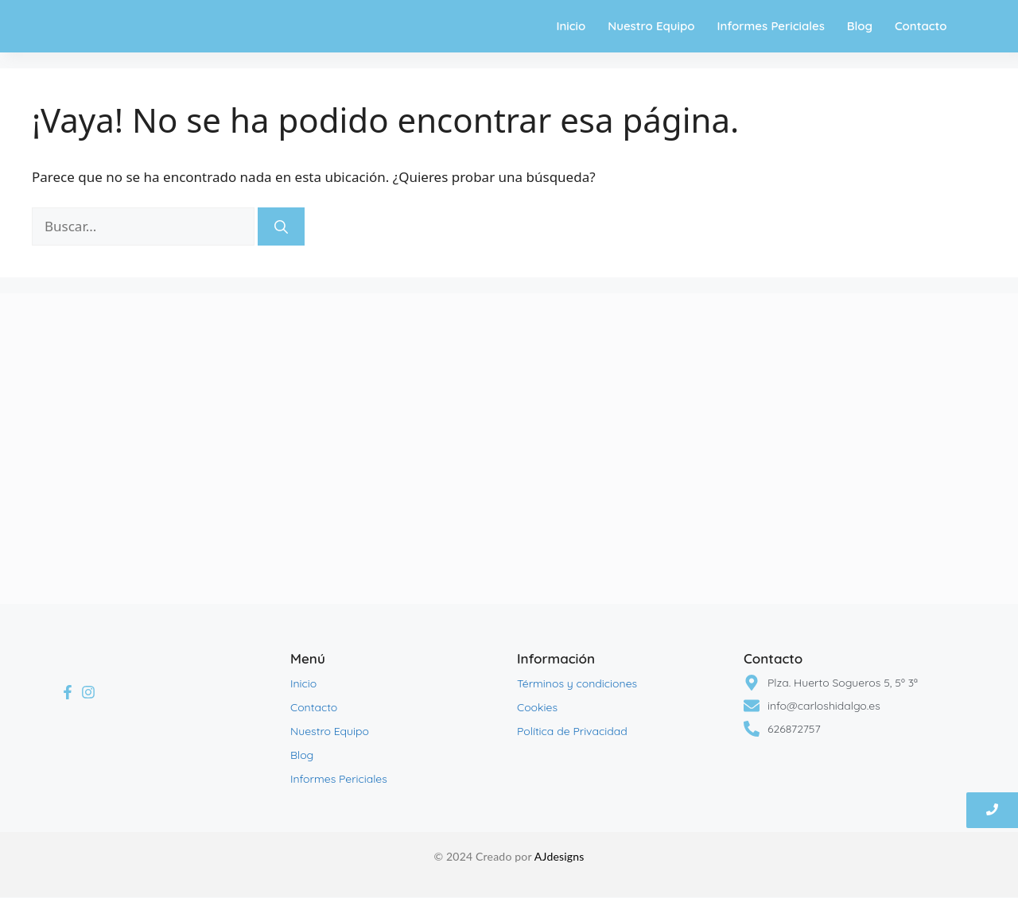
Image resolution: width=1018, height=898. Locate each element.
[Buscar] (281, 226)
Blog (859, 25)
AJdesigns (559, 856)
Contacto (921, 25)
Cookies (537, 707)
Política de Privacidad (572, 731)
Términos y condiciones (577, 683)
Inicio (570, 25)
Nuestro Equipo (651, 25)
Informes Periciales (770, 25)
